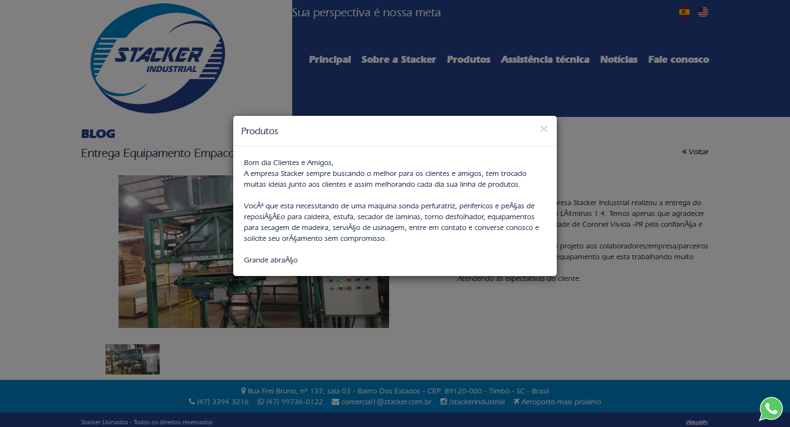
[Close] (544, 128)
